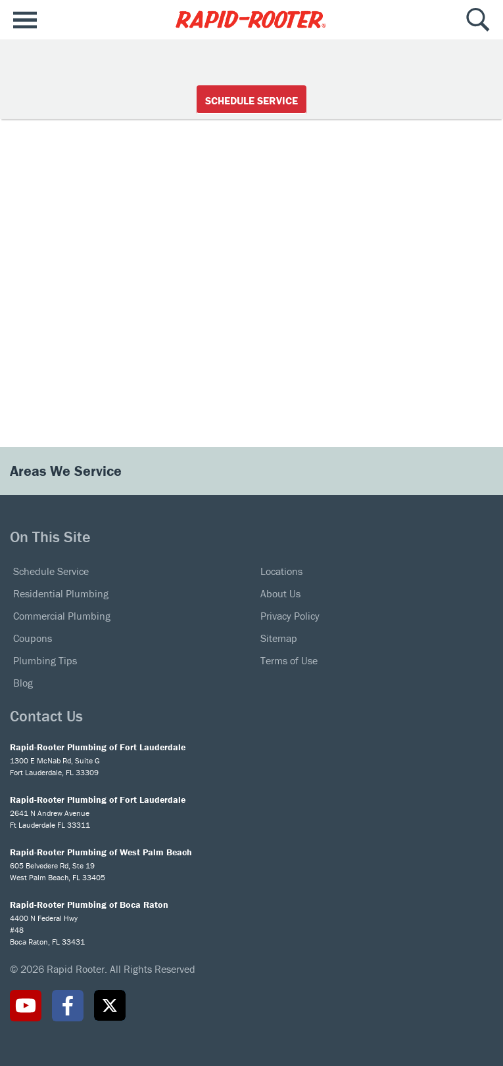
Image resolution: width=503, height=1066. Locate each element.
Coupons (32, 638)
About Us (280, 593)
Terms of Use (289, 660)
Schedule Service (251, 100)
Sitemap (278, 638)
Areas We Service (68, 471)
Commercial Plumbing (61, 615)
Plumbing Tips (45, 660)
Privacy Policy (290, 615)
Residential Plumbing (60, 593)
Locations (281, 571)
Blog (23, 682)
